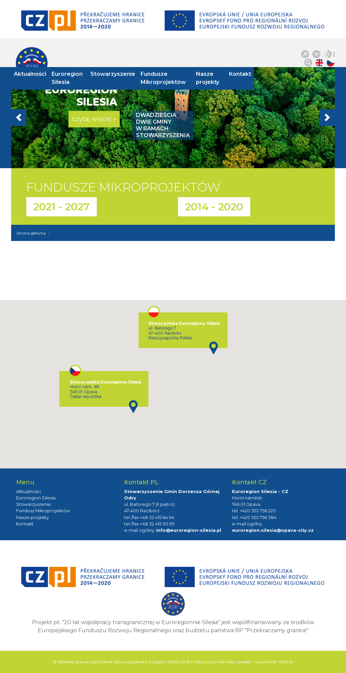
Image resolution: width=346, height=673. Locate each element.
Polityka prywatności (214, 661)
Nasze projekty (205, 78)
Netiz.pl (285, 661)
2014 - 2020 (214, 207)
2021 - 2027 (61, 207)
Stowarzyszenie (115, 74)
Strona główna (31, 233)
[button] (35, 117)
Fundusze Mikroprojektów (166, 78)
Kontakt (235, 74)
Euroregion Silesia (72, 78)
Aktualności (35, 74)
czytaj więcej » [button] (94, 119)
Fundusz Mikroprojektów (43, 510)
